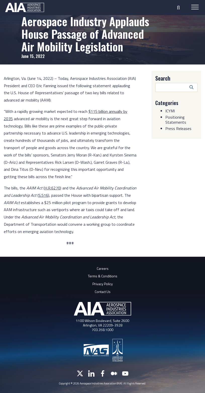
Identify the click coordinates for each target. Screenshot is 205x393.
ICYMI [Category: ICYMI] (170, 111)
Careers (103, 268)
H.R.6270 (52, 188)
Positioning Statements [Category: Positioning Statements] (175, 119)
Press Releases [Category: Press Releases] (178, 128)
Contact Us (103, 291)
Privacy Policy (102, 283)
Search (162, 78)
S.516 (43, 195)
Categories (166, 103)
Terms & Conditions (102, 276)
